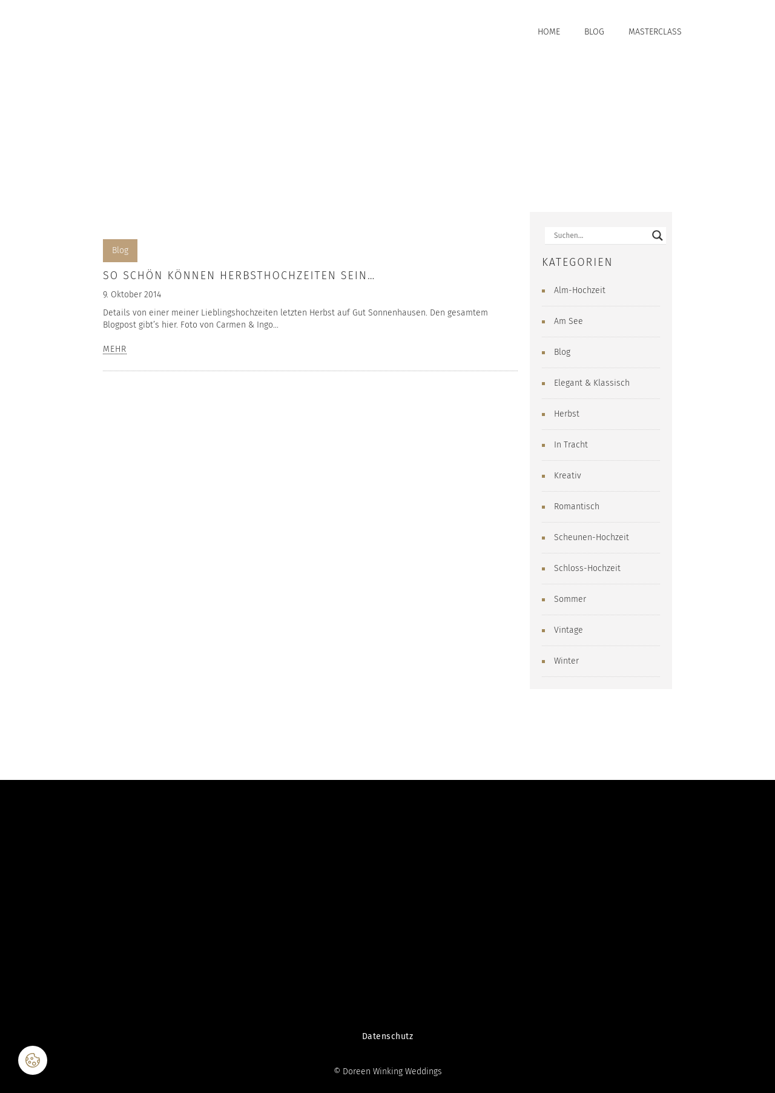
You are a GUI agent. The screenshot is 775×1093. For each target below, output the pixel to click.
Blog (594, 32)
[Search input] (600, 235)
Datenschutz (388, 1036)
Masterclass (655, 32)
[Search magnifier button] (657, 235)
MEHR (115, 349)
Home (549, 32)
